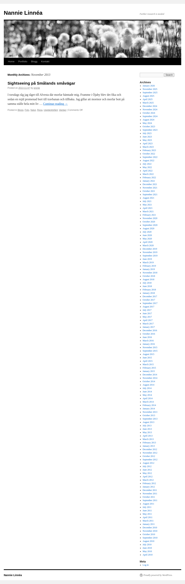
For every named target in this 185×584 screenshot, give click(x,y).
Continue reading (55, 103)
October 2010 (149, 534)
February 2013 (149, 442)
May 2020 (147, 238)
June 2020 (147, 235)
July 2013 (147, 425)
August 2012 (148, 463)
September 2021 (150, 194)
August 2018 (148, 279)
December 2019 (150, 249)
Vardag (62, 110)
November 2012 (150, 452)
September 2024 (150, 116)
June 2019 (147, 259)
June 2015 (147, 357)
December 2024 (150, 106)
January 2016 (149, 344)
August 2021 (148, 198)
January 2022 (149, 181)
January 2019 (149, 269)
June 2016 (147, 337)
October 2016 (149, 334)
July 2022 (147, 164)
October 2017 (149, 300)
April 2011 (148, 517)
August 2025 (148, 96)
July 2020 (147, 232)
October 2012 (149, 456)
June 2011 (147, 510)
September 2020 (150, 225)
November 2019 (150, 252)
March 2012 (148, 480)
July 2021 (147, 201)
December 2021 (150, 184)
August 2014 (148, 384)
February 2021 (149, 215)
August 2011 (148, 503)
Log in (146, 565)
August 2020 (148, 228)
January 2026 (149, 85)
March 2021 (148, 211)
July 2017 (147, 310)
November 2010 (150, 531)
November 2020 (150, 218)
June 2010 (147, 548)
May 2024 (147, 123)
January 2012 (149, 486)
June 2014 (147, 391)
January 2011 (149, 524)
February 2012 (149, 483)
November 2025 (150, 89)
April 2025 (148, 99)
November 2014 (150, 378)
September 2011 (150, 500)
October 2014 (149, 381)
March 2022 (148, 174)
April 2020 (148, 242)
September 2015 (150, 350)
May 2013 (147, 432)
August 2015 (148, 354)
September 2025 (150, 92)
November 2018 (150, 272)
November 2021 (150, 187)
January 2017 (149, 327)
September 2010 (150, 537)
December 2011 (150, 490)
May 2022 (147, 167)
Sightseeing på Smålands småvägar (41, 83)
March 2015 (148, 364)
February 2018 (149, 289)
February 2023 (149, 150)
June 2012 (147, 469)
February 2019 (149, 266)
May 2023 (147, 140)
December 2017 (150, 296)
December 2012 (150, 449)
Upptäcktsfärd (51, 110)
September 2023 (150, 130)
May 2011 (147, 514)
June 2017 (147, 313)
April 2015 (148, 361)
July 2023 (147, 133)
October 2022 (149, 153)
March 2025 (148, 102)
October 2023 (149, 126)
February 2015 (149, 367)
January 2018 (149, 293)
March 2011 (148, 520)
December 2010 (150, 527)
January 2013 (149, 446)
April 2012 (148, 476)
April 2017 (148, 320)
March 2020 (148, 245)
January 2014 (149, 408)
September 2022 (150, 157)
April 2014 (148, 398)
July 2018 (147, 283)
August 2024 (148, 119)
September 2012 (150, 459)
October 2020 (149, 221)
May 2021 (147, 204)
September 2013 (150, 418)
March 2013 (148, 439)
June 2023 (147, 136)
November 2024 (150, 109)
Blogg (34, 61)
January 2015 (149, 371)
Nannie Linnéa (23, 13)
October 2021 (149, 191)
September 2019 (150, 255)
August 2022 (148, 160)
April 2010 (148, 554)
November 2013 (150, 412)
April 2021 (148, 208)
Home (11, 61)
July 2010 (147, 544)
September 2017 (150, 303)
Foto (27, 110)
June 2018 (147, 286)
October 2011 (149, 497)
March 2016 (148, 340)
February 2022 (149, 177)
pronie (37, 88)
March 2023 (148, 147)
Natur (33, 110)
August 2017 (148, 306)
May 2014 (147, 395)
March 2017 (148, 323)
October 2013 (149, 415)
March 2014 (148, 401)
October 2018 (149, 276)
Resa (39, 110)
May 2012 (147, 473)
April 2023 (148, 143)
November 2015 (150, 347)
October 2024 (149, 113)
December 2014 (150, 374)
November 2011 (150, 493)
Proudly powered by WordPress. (158, 575)
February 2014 (149, 405)
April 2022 (148, 170)
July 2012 (147, 466)
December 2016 (150, 330)
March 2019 (148, 262)
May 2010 (147, 551)
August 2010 (148, 541)
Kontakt (45, 61)
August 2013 (148, 422)
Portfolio (22, 61)
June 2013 (147, 429)
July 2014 (147, 388)
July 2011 (147, 507)
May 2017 (147, 317)
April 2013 (148, 435)
